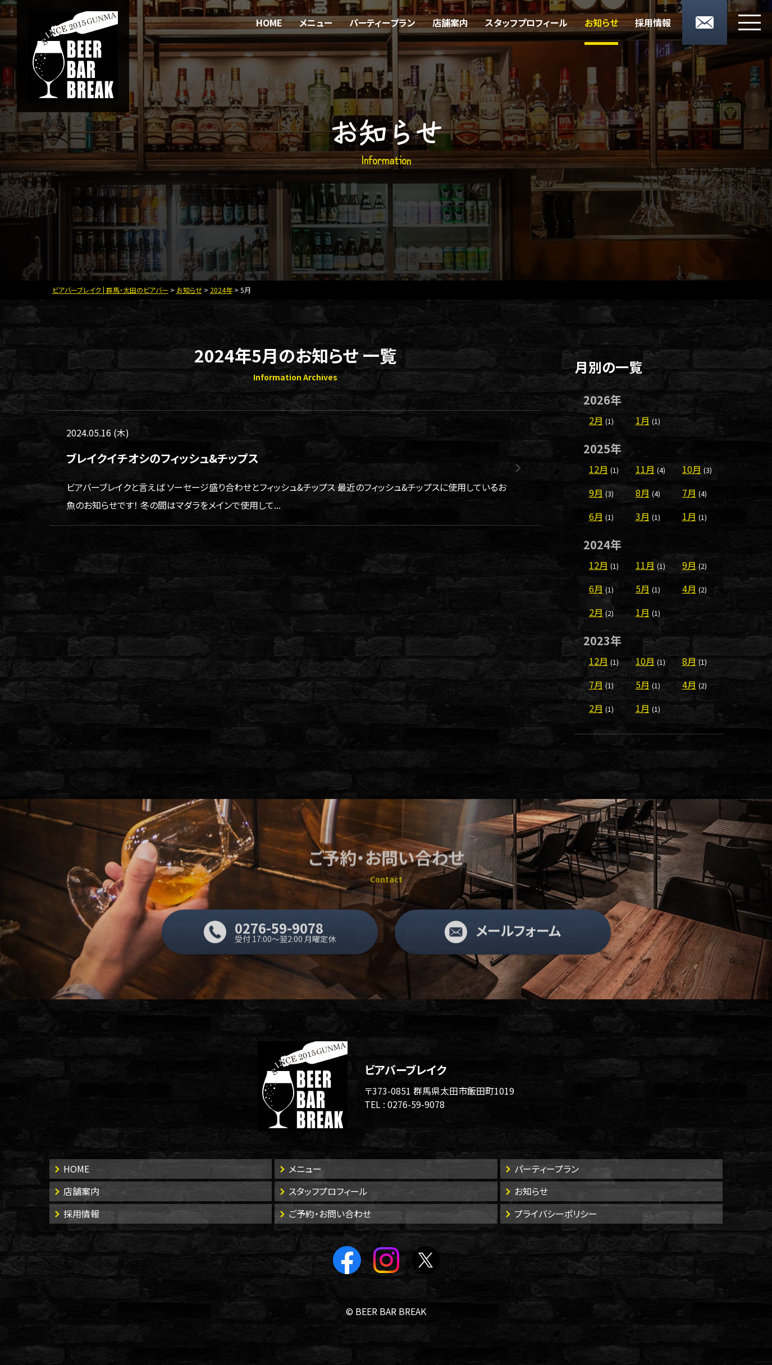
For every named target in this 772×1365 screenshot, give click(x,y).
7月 (689, 492)
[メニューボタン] (749, 22)
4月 (689, 588)
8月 (643, 492)
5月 (643, 588)
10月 (691, 469)
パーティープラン (382, 22)
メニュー (315, 22)
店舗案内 (450, 22)
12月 (598, 469)
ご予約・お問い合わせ (330, 1213)
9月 (596, 492)
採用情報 (653, 22)
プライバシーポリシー (555, 1213)
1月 (643, 420)
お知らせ (601, 22)
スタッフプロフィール (526, 22)
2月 (596, 420)
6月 (596, 516)
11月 (645, 469)
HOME (269, 22)
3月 (643, 516)
